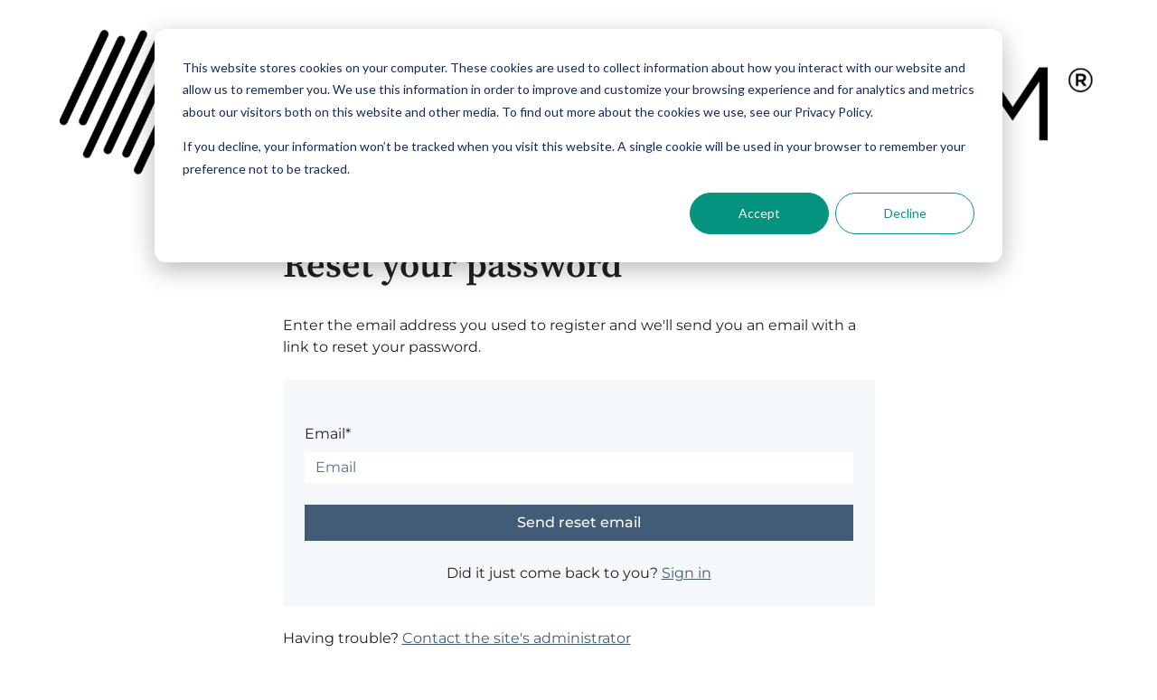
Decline (905, 213)
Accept (759, 213)
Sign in (686, 573)
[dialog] (578, 145)
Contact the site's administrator (516, 638)
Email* (328, 433)
